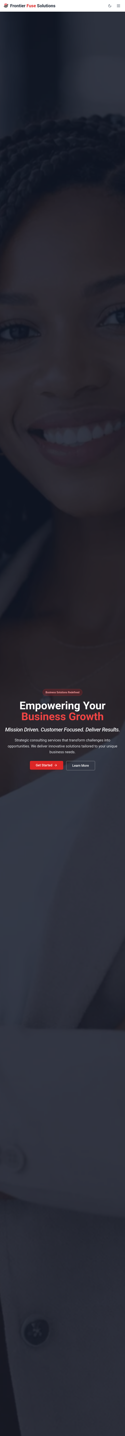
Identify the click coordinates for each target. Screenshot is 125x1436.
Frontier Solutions (32, 5)
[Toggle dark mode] (109, 5)
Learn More (80, 765)
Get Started (46, 765)
